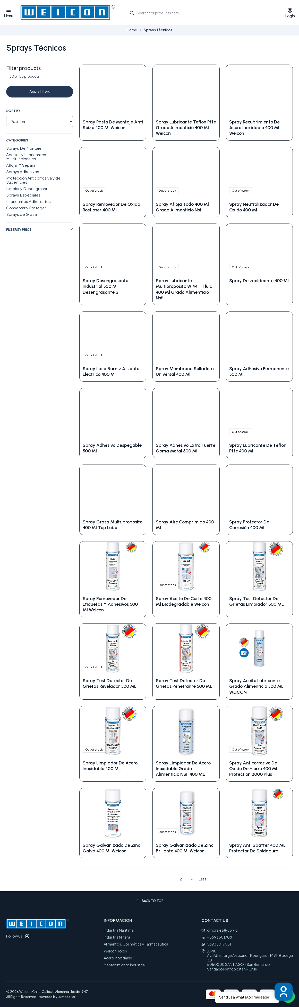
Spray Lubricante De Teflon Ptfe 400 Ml (257, 447)
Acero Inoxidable (118, 958)
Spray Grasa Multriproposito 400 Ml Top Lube (112, 524)
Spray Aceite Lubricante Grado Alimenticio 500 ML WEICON (256, 686)
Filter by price (39, 229)
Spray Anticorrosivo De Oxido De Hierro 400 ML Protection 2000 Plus (253, 768)
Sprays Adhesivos (22, 171)
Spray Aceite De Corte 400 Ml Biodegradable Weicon (183, 601)
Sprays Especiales (23, 194)
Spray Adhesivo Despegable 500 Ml (112, 447)
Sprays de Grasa (21, 214)
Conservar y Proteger (26, 207)
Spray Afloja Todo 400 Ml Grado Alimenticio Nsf (182, 206)
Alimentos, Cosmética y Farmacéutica (136, 944)
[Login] (290, 12)
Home (132, 30)
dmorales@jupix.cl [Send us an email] (219, 930)
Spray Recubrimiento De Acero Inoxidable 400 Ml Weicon (254, 127)
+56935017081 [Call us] (217, 937)
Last (202, 879)
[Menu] (8, 12)
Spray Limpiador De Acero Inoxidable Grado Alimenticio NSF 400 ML (183, 768)
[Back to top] (149, 900)
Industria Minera (117, 937)
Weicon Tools (115, 951)
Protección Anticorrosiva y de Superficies (33, 179)
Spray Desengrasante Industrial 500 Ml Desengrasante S (105, 286)
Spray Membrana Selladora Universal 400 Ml (185, 371)
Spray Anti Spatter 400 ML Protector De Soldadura (257, 847)
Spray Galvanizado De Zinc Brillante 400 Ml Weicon (184, 847)
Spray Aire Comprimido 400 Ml (185, 524)
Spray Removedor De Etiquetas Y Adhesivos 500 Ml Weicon (110, 604)
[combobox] (202, 12)
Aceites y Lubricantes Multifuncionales (26, 156)
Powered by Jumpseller (56, 997)
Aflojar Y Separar (21, 165)
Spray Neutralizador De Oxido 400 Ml (254, 206)
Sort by (13, 111)
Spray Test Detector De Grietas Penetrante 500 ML (184, 683)
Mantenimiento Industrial (125, 965)
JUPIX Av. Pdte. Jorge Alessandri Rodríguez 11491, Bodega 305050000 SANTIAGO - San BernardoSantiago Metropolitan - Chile (247, 960)
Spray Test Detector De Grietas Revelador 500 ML (109, 683)
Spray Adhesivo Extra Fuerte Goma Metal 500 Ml (185, 447)
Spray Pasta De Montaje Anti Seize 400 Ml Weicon (113, 124)
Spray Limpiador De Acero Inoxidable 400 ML (110, 765)
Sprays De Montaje (23, 148)
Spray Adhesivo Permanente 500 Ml (259, 371)
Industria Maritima (119, 930)
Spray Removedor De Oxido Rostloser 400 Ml (111, 206)
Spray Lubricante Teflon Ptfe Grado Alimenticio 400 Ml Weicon (186, 127)
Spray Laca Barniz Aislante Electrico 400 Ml (111, 371)
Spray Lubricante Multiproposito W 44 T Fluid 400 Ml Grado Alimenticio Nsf (184, 289)
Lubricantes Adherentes (28, 201)
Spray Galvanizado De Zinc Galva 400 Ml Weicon (111, 847)
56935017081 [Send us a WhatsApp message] (216, 944)
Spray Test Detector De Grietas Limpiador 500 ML (256, 601)
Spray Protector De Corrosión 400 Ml (249, 524)
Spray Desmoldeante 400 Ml (259, 280)
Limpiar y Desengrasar (26, 188)
